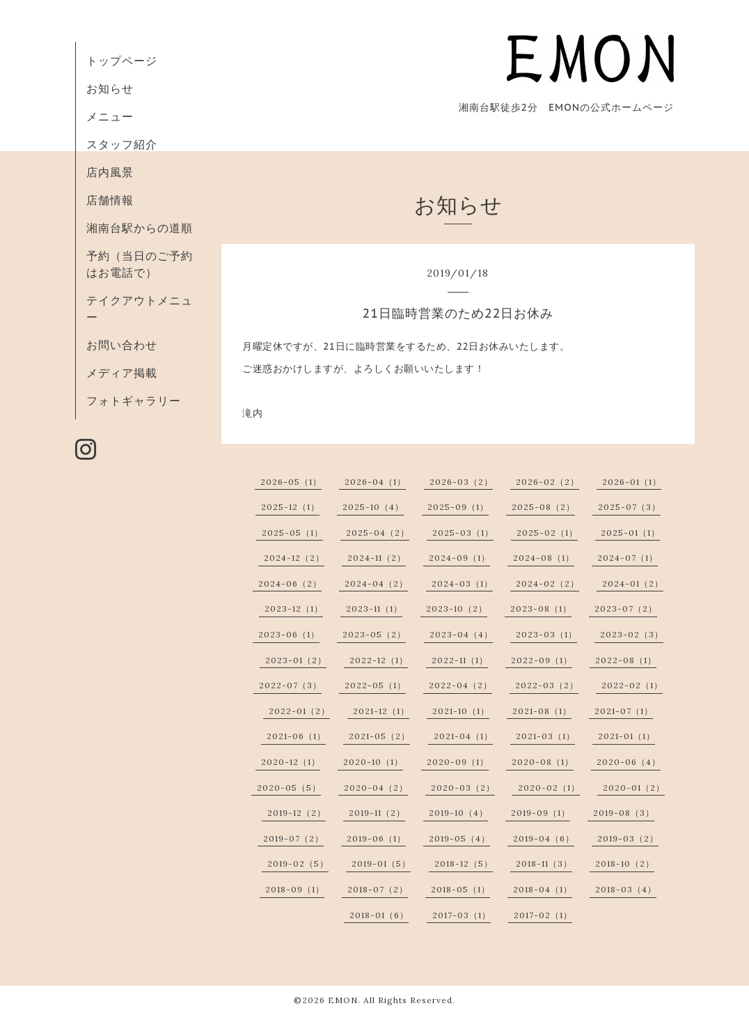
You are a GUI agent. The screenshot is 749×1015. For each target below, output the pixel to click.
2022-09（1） (541, 660)
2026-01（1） (631, 481)
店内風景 (110, 172)
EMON (343, 1000)
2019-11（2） (377, 812)
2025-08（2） (543, 507)
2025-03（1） (463, 532)
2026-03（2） (461, 481)
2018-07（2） (377, 889)
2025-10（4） (373, 507)
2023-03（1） (546, 634)
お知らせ (110, 88)
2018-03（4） (625, 889)
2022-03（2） (546, 685)
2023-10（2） (456, 608)
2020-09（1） (458, 762)
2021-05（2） (379, 736)
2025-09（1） (458, 507)
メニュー (110, 116)
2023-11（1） (374, 608)
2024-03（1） (462, 583)
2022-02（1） (632, 685)
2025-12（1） (290, 507)
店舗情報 (110, 200)
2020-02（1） (549, 787)
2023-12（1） (294, 608)
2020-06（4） (629, 762)
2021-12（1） (381, 711)
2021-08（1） (541, 711)
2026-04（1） (375, 481)
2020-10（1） (373, 762)
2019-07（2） (293, 838)
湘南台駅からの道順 (139, 228)
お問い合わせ (121, 345)
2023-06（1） (289, 634)
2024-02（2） (547, 583)
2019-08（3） (623, 812)
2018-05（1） (460, 889)
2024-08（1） (543, 557)
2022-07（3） (290, 685)
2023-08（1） (540, 608)
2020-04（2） (376, 787)
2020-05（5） (289, 787)
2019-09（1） (540, 812)
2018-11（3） (544, 863)
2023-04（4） (461, 634)
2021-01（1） (626, 736)
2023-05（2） (374, 634)
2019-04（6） (543, 838)
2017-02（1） (543, 915)
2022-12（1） (378, 660)
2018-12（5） (463, 863)
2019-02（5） (298, 863)
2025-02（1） (547, 532)
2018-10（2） (624, 863)
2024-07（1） (627, 557)
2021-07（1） (623, 711)
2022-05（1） (375, 685)
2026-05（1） (291, 481)
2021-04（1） (463, 736)
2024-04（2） (376, 583)
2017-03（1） (461, 915)
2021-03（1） (545, 736)
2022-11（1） (460, 660)
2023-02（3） (631, 634)
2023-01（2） (295, 660)
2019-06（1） (376, 838)
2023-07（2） (625, 608)
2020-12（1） (290, 762)
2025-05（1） (292, 532)
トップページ (121, 61)
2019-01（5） (381, 863)
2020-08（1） (543, 762)
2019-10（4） (458, 812)
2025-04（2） (377, 532)
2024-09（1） (459, 557)
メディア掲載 (121, 373)
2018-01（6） (379, 915)
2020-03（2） (463, 787)
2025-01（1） (630, 532)
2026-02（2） (547, 481)
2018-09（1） (294, 889)
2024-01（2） (632, 583)
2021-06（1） (296, 736)
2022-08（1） (625, 660)
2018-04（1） (542, 889)
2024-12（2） (294, 557)
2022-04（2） (460, 685)
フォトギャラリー (133, 401)
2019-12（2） (296, 812)
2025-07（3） (629, 507)
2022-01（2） (299, 711)
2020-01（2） (634, 787)
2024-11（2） (376, 557)
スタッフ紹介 (121, 144)
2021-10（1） (460, 711)
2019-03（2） (628, 838)
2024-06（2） (290, 583)
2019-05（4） (459, 838)
